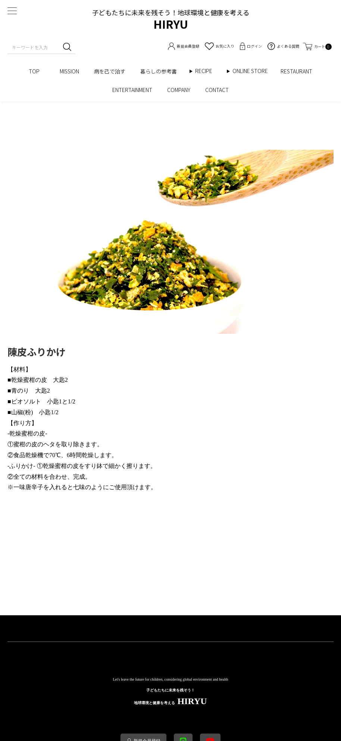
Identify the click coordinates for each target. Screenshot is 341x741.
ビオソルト (26, 401)
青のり (20, 390)
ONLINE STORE (252, 71)
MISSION (69, 71)
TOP (37, 71)
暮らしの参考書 (161, 71)
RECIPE (206, 71)
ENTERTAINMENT (132, 90)
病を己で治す (109, 71)
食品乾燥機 (28, 455)
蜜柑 (29, 380)
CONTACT (217, 90)
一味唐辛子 (28, 487)
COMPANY (178, 90)
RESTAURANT (296, 71)
